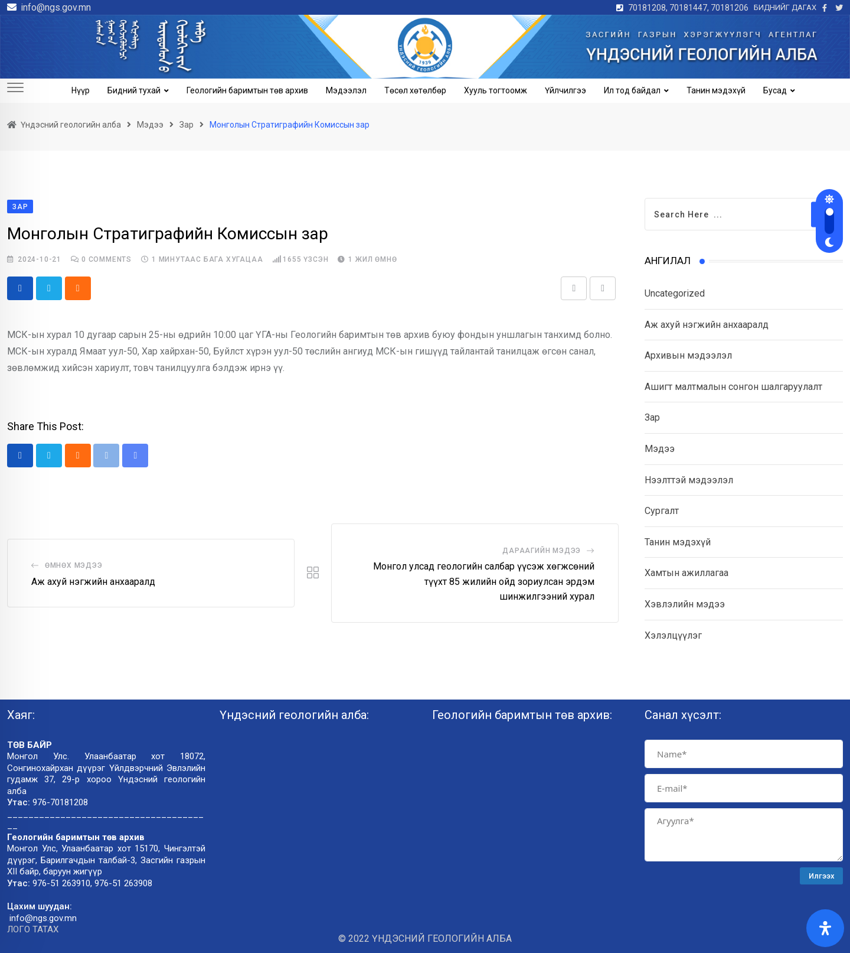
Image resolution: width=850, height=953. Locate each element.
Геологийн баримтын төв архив (247, 90)
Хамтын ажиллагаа (686, 572)
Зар (652, 417)
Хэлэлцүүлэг (673, 635)
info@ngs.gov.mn (56, 7)
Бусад (775, 90)
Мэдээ (660, 448)
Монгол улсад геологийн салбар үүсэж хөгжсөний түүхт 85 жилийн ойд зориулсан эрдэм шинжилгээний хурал (483, 581)
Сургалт (662, 510)
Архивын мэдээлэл (688, 355)
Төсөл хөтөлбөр (415, 90)
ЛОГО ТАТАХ (32, 930)
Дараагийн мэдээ (541, 551)
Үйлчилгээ (565, 90)
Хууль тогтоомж (495, 90)
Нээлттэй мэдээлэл (689, 480)
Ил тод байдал (632, 90)
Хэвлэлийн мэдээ (685, 604)
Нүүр (80, 90)
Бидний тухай (134, 90)
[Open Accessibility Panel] (825, 928)
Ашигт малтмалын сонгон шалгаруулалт (733, 386)
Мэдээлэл (346, 90)
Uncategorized (675, 293)
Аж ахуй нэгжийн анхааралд (93, 581)
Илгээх (822, 875)
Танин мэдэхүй (716, 90)
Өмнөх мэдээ (74, 565)
